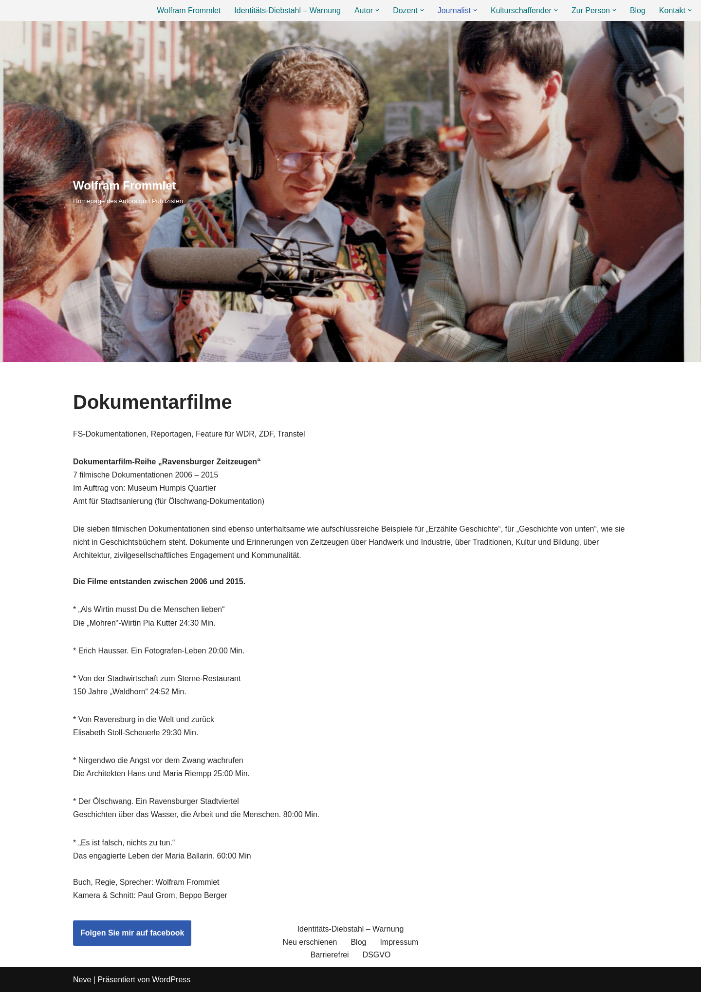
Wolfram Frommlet (188, 10)
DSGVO (377, 956)
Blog (638, 10)
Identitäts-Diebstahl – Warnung (287, 10)
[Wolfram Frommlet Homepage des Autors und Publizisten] (128, 191)
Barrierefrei (330, 956)
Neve (82, 980)
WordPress (171, 980)
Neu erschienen (309, 943)
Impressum (399, 943)
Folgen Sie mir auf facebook (132, 934)
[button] (377, 10)
